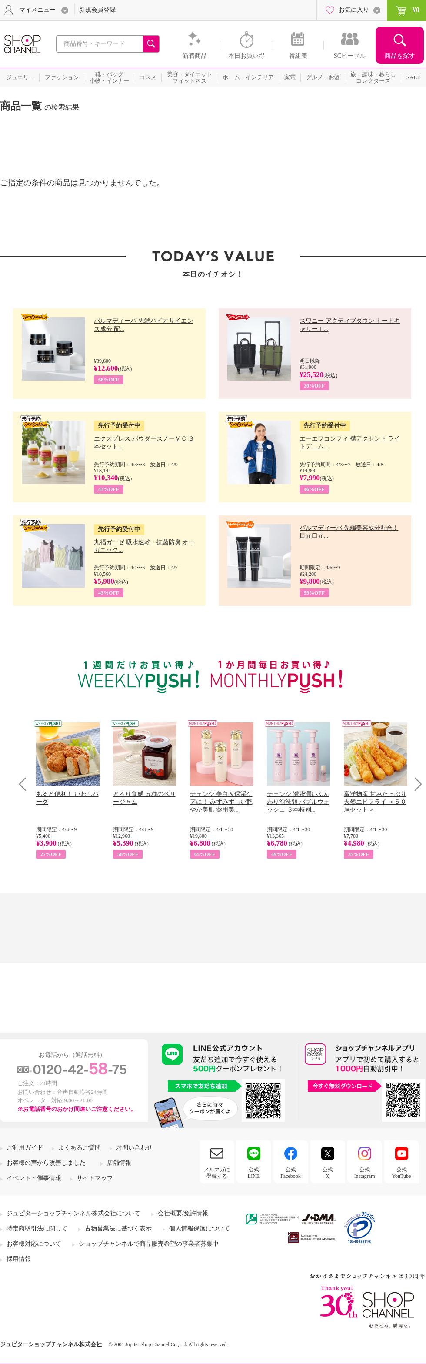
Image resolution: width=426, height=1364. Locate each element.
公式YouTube (401, 1173)
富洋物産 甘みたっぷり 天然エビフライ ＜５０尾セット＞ (375, 802)
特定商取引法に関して (37, 1228)
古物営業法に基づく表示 (118, 1228)
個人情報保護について (199, 1228)
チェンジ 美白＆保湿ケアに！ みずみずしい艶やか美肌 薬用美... (221, 802)
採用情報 (19, 1259)
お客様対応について (34, 1243)
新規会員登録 (97, 10)
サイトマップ (95, 1178)
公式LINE (254, 1173)
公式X (328, 1173)
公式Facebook (290, 1173)
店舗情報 (119, 1163)
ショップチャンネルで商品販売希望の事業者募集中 (149, 1243)
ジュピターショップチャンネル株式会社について (73, 1213)
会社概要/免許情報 (183, 1213)
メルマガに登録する (217, 1173)
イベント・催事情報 (34, 1178)
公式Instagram (364, 1173)
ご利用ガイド (25, 1147)
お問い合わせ (134, 1147)
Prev (26, 784)
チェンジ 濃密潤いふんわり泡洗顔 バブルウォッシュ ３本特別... (298, 802)
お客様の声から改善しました (46, 1163)
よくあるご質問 (79, 1147)
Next (415, 784)
